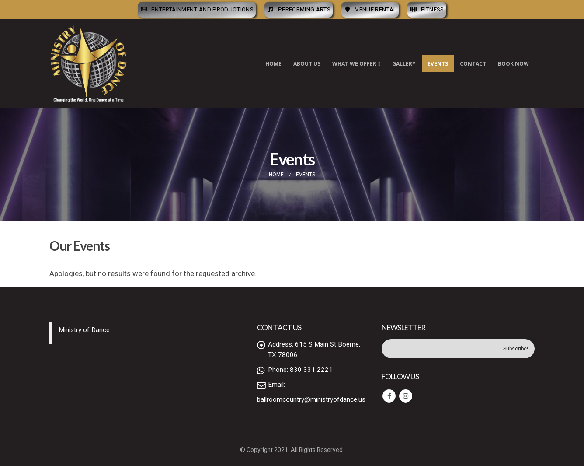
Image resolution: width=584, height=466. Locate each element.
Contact (473, 63)
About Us (306, 63)
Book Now (513, 63)
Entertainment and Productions (197, 9)
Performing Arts (298, 9)
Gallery (404, 63)
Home (273, 63)
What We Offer (354, 63)
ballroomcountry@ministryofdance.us (311, 399)
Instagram (405, 396)
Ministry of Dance (84, 330)
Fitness (427, 9)
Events (438, 63)
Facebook (389, 396)
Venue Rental (370, 9)
